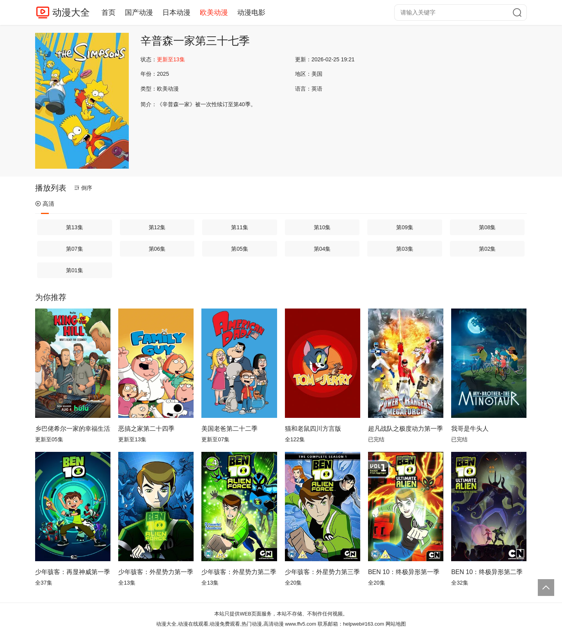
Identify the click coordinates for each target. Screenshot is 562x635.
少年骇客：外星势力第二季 (238, 572)
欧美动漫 (214, 12)
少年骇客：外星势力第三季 (322, 572)
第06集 (157, 249)
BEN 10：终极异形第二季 (487, 572)
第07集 (74, 249)
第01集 (74, 270)
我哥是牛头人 (470, 428)
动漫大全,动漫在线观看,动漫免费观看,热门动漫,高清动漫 (219, 624)
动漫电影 (251, 12)
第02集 (487, 249)
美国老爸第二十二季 (229, 428)
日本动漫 (176, 12)
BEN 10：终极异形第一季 (403, 572)
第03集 (404, 249)
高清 (44, 203)
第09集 (404, 227)
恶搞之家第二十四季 (146, 428)
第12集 (157, 227)
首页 (108, 12)
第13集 (74, 227)
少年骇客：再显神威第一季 (72, 572)
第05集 (239, 249)
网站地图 (396, 624)
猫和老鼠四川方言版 (313, 428)
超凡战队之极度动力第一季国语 (405, 428)
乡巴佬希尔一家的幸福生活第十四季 (72, 428)
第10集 (322, 227)
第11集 (239, 227)
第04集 (322, 249)
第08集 (487, 227)
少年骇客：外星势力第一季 (155, 572)
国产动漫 (139, 12)
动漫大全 (71, 12)
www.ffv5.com (300, 624)
